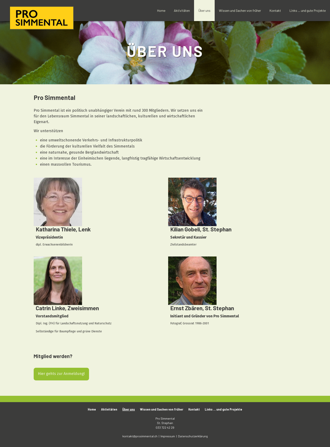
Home (161, 10)
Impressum (168, 436)
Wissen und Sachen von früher (240, 10)
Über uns (204, 10)
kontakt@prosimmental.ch (140, 436)
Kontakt (275, 10)
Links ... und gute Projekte (307, 10)
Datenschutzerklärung (193, 436)
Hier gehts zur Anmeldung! (61, 373)
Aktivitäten (182, 10)
